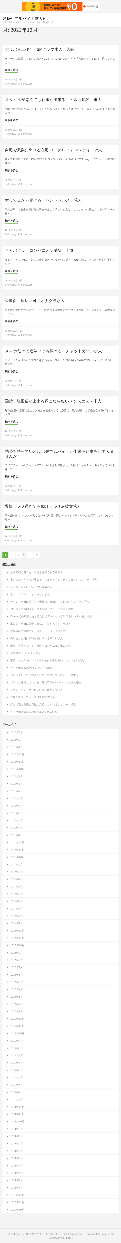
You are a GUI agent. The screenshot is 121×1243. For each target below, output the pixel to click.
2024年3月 (16, 908)
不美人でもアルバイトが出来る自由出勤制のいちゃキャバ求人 (47, 660)
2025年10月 (17, 769)
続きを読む (11, 69)
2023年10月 (17, 945)
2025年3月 (16, 820)
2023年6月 (16, 974)
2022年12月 (17, 1018)
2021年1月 (16, 1187)
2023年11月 (17, 938)
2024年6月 (16, 886)
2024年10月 (17, 857)
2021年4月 (16, 1165)
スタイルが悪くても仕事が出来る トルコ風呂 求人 (53, 99)
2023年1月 (16, 1011)
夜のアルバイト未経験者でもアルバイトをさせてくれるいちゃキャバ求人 (53, 579)
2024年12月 (17, 842)
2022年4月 (16, 1077)
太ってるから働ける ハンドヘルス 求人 (43, 200)
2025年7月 (16, 791)
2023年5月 (16, 982)
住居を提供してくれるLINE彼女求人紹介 (34, 697)
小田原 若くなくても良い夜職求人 (31, 587)
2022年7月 (16, 1055)
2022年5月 (16, 1070)
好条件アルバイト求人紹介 (26, 18)
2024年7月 (16, 879)
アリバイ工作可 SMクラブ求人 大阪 (39, 49)
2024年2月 (16, 915)
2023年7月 (16, 967)
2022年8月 (16, 1048)
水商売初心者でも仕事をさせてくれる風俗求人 (37, 572)
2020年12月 (17, 1194)
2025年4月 (16, 813)
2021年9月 (16, 1128)
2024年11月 (17, 849)
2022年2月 (16, 1092)
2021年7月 (16, 1143)
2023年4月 (16, 989)
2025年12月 (17, 754)
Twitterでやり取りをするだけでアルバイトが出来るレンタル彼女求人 (51, 616)
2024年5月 (16, 893)
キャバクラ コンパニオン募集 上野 (39, 250)
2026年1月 (16, 747)
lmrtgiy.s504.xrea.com (20, 83)
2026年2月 (16, 739)
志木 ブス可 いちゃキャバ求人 (30, 594)
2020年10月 (17, 1209)
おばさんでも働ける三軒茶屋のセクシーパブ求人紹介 (41, 609)
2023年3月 (16, 996)
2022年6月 (16, 1062)
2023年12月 (17, 930)
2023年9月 (16, 952)
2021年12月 (17, 1106)
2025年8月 (16, 783)
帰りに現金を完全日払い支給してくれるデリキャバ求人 (43, 704)
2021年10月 (17, 1121)
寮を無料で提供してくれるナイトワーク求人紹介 (39, 631)
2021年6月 (16, 1150)
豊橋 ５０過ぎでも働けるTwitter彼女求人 (43, 506)
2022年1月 (16, 1099)
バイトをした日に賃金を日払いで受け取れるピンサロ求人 (44, 675)
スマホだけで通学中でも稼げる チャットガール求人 (53, 350)
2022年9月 (16, 1040)
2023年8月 (16, 960)
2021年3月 (16, 1172)
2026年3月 (16, 732)
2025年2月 (16, 827)
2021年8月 (16, 1136)
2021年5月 (16, 1158)
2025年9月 (16, 776)
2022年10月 (17, 1033)
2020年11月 (17, 1202)
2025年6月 (16, 798)
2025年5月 (16, 805)
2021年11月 (17, 1114)
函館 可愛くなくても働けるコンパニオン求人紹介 (40, 645)
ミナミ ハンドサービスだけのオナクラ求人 (36, 689)
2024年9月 (16, 864)
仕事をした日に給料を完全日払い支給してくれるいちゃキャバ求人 (49, 601)
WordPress (67, 1237)
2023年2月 (16, 1004)
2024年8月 (16, 871)
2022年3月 (16, 1084)
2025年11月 (17, 761)
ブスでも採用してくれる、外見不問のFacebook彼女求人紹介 (45, 682)
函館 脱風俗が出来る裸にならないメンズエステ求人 (53, 401)
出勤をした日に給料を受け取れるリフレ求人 (36, 638)
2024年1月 (16, 923)
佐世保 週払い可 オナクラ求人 (35, 300)
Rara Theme (107, 1233)
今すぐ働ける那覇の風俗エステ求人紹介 (34, 711)
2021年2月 (16, 1180)
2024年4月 (16, 901)
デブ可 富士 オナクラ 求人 (25, 653)
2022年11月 (17, 1026)
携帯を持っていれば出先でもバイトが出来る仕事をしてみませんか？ (59, 453)
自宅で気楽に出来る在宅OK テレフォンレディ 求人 (53, 149)
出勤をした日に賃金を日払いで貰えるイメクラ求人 (40, 623)
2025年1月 (16, 835)
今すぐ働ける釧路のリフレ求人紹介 (31, 667)
